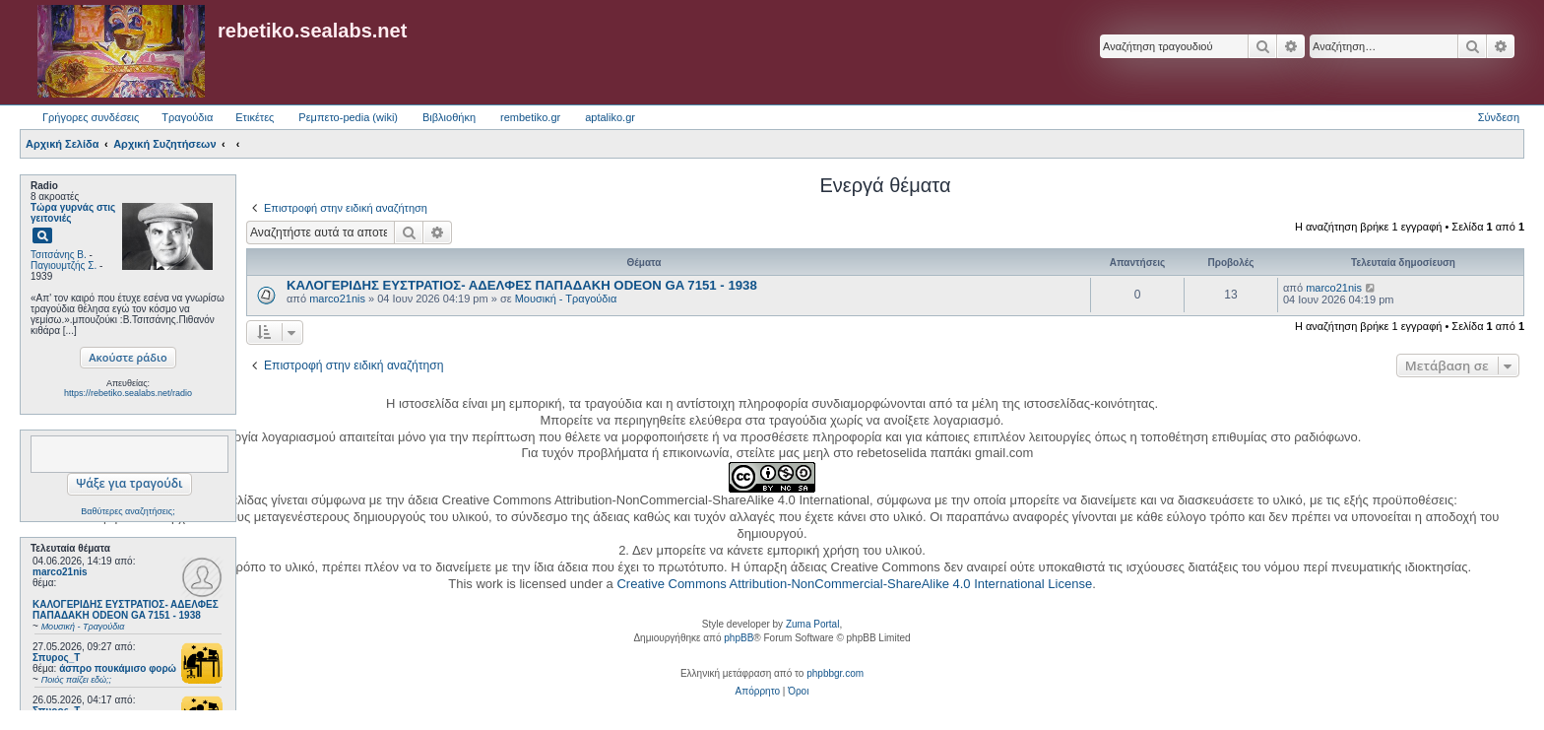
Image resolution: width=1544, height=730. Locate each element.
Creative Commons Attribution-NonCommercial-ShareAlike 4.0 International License (854, 583)
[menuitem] (758, 691)
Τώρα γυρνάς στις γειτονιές (73, 213)
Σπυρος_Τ (56, 657)
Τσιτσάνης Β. (59, 254)
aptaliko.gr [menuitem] (610, 117)
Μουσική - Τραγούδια (566, 298)
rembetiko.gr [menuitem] (530, 117)
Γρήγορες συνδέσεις (90, 117)
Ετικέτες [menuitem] (254, 117)
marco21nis (60, 571)
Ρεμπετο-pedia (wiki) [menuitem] (348, 117)
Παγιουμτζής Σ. (63, 265)
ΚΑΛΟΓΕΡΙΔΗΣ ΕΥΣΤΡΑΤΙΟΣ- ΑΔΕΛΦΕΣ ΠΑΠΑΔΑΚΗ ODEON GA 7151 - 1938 (522, 285)
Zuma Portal (812, 624)
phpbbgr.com (835, 673)
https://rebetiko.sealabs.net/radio (128, 393)
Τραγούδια (187, 117)
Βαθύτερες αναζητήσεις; (127, 511)
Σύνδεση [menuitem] (1498, 117)
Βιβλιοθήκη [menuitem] (449, 117)
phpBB (738, 637)
